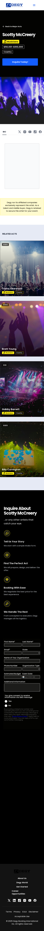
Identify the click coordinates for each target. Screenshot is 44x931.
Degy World (22, 882)
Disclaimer (33, 911)
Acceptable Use (22, 916)
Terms (9, 911)
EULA (24, 911)
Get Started (22, 886)
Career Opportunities (18, 892)
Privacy (17, 911)
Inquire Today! (20, 61)
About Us (22, 878)
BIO (4, 131)
